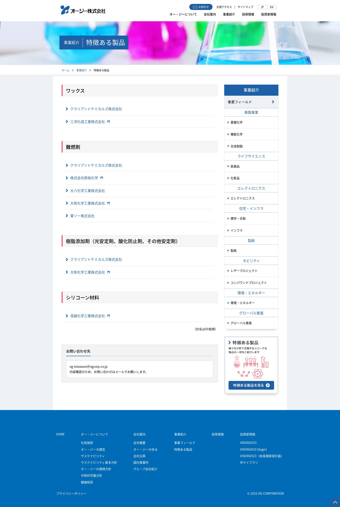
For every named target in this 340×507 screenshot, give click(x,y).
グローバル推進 (241, 323)
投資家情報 (268, 14)
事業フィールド (240, 101)
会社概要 (139, 442)
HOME (60, 434)
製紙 (233, 250)
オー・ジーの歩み (145, 449)
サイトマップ (245, 7)
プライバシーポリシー (71, 493)
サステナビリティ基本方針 (99, 462)
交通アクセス (224, 7)
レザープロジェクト (244, 270)
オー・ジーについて (183, 14)
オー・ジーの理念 (93, 449)
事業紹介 (229, 14)
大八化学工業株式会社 (87, 190)
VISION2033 (248, 442)
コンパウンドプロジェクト (248, 282)
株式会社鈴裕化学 (86, 177)
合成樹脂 (236, 146)
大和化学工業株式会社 (90, 203)
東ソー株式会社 (82, 215)
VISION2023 (262, 456)
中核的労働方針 (91, 475)
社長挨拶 (87, 442)
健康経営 (87, 482)
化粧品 (235, 178)
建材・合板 (238, 218)
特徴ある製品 (183, 449)
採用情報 (248, 14)
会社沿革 (139, 456)
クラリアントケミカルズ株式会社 (96, 108)
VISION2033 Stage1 (253, 449)
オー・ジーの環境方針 (96, 469)
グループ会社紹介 (145, 469)
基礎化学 (236, 122)
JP (262, 7)
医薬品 (235, 166)
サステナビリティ (93, 456)
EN (271, 7)
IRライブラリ (249, 462)
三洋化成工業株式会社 (90, 121)
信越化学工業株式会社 (90, 315)
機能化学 (236, 134)
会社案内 (210, 14)
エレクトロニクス (242, 198)
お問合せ (201, 7)
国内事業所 (141, 462)
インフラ (236, 230)
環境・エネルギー (242, 302)
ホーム (65, 70)
